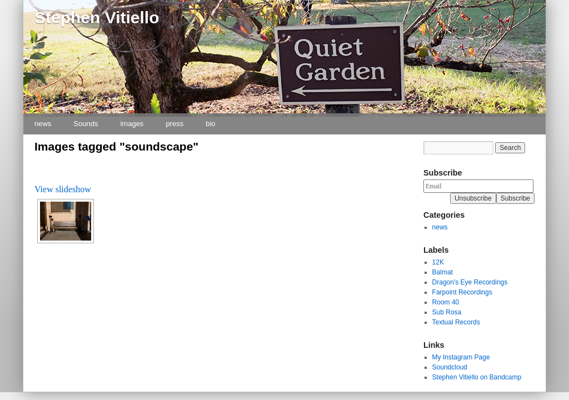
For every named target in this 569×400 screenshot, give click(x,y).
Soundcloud (449, 367)
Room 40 (446, 302)
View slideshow (62, 189)
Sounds (85, 123)
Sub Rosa (447, 312)
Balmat (442, 272)
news (42, 123)
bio (210, 123)
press (174, 123)
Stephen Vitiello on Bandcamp (477, 377)
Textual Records (456, 322)
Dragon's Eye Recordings (470, 282)
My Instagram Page (461, 357)
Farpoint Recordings (462, 292)
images (131, 123)
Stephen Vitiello (96, 17)
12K (438, 262)
